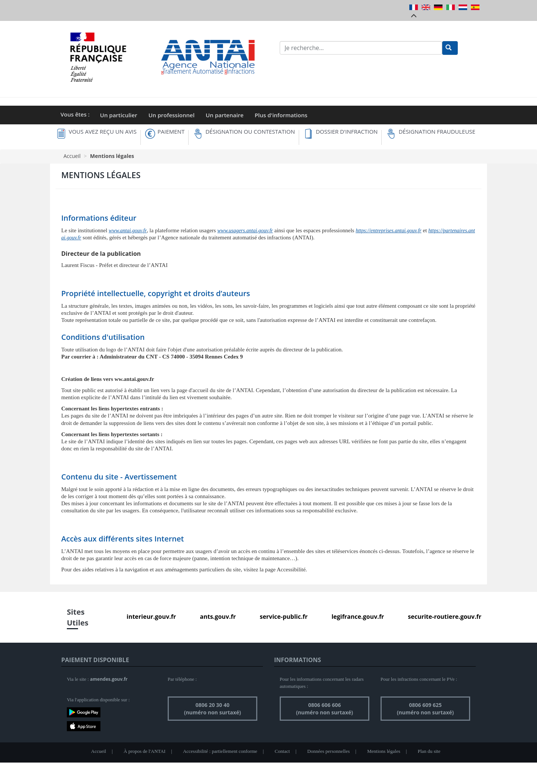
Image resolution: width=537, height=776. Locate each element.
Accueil (72, 155)
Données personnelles (328, 751)
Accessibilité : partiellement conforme (220, 751)
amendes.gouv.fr (109, 679)
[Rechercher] (450, 48)
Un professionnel (171, 115)
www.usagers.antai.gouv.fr (245, 230)
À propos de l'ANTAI (144, 751)
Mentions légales (383, 751)
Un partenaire (224, 115)
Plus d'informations (281, 115)
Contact (282, 751)
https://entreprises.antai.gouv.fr (388, 230)
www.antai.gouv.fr (128, 230)
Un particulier (118, 115)
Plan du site (429, 751)
